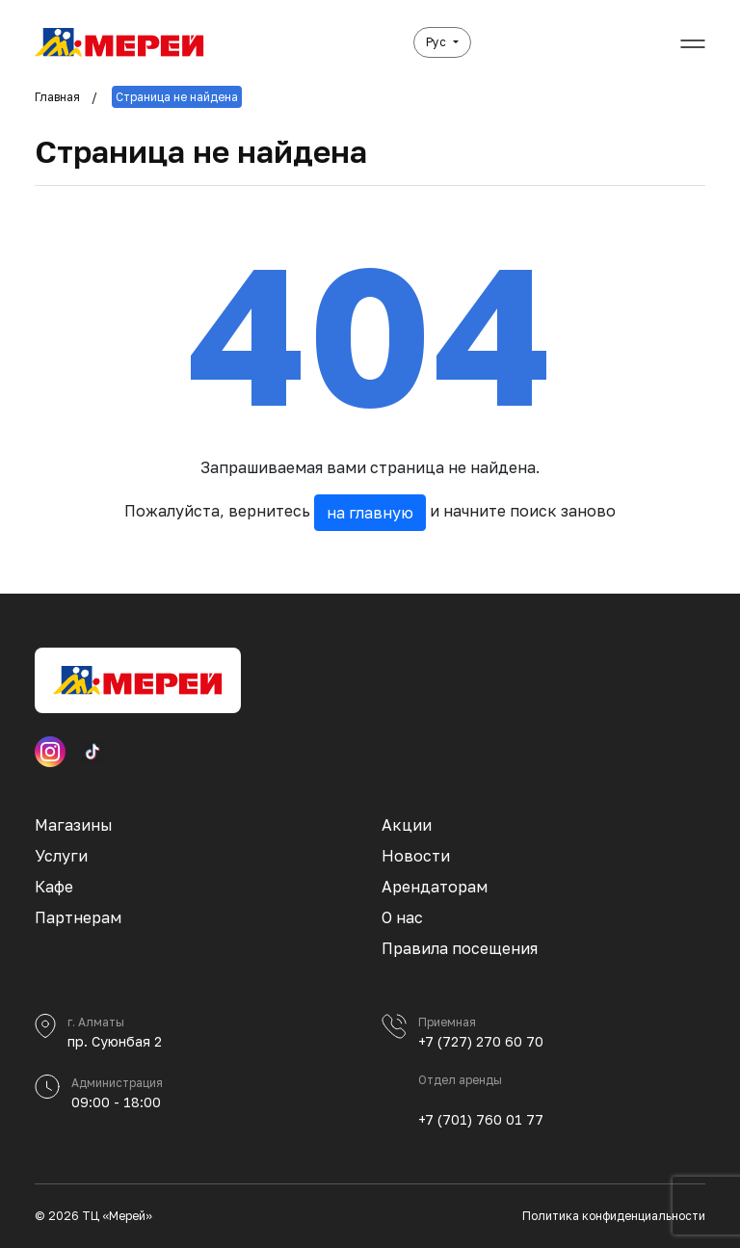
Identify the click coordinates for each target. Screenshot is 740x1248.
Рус (437, 42)
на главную (370, 512)
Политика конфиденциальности (613, 1215)
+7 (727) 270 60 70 (480, 1041)
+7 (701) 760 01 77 (480, 1119)
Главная (57, 97)
